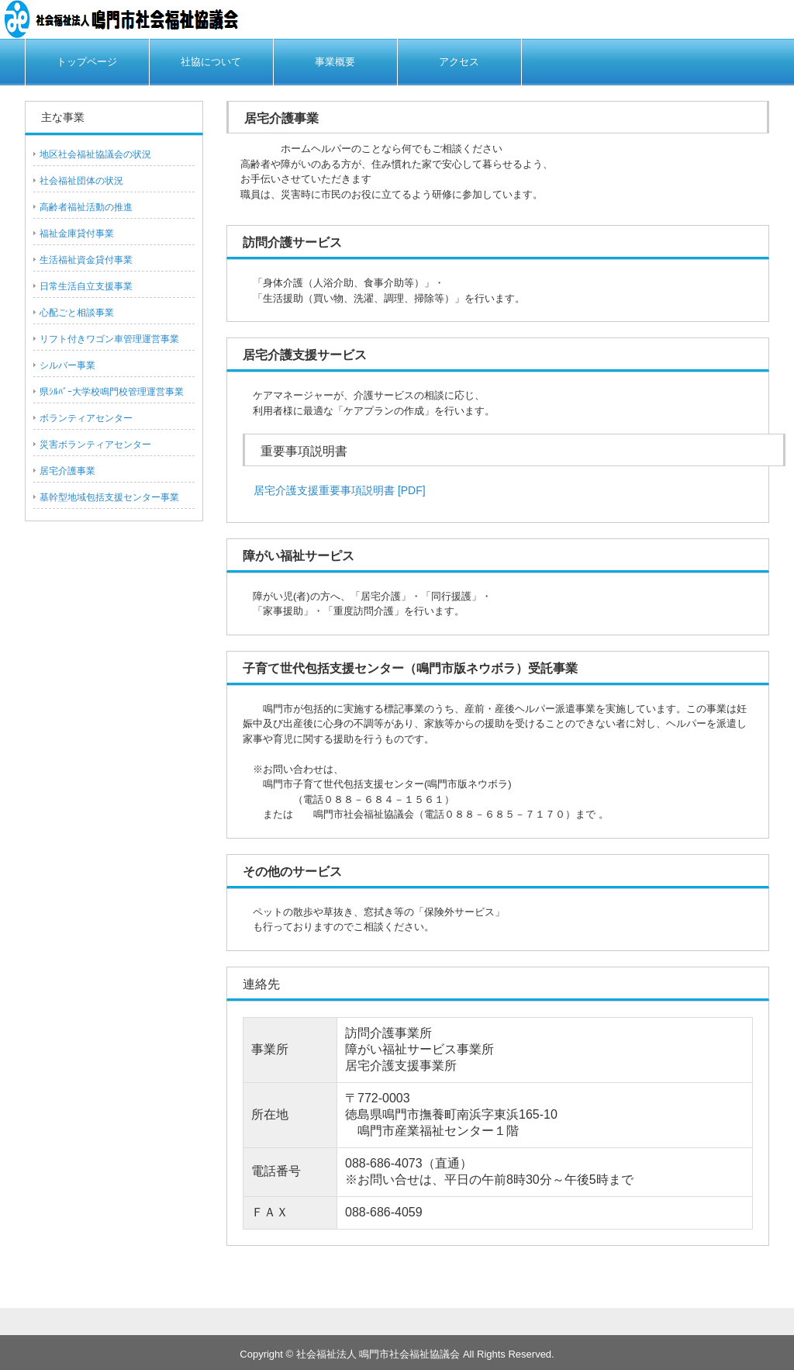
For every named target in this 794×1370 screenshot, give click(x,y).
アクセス (459, 61)
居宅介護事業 (67, 470)
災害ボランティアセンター (95, 444)
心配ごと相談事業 (77, 312)
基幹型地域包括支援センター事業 (109, 497)
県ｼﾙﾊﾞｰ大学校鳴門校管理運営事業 (112, 391)
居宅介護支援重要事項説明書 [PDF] (334, 490)
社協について (211, 61)
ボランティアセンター (86, 418)
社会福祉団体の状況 (81, 180)
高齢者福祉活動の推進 (86, 207)
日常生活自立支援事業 (86, 286)
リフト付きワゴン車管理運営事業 (109, 339)
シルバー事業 (67, 365)
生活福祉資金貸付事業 (86, 259)
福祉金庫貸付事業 (77, 233)
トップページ (87, 61)
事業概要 (335, 61)
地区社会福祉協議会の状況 (95, 154)
